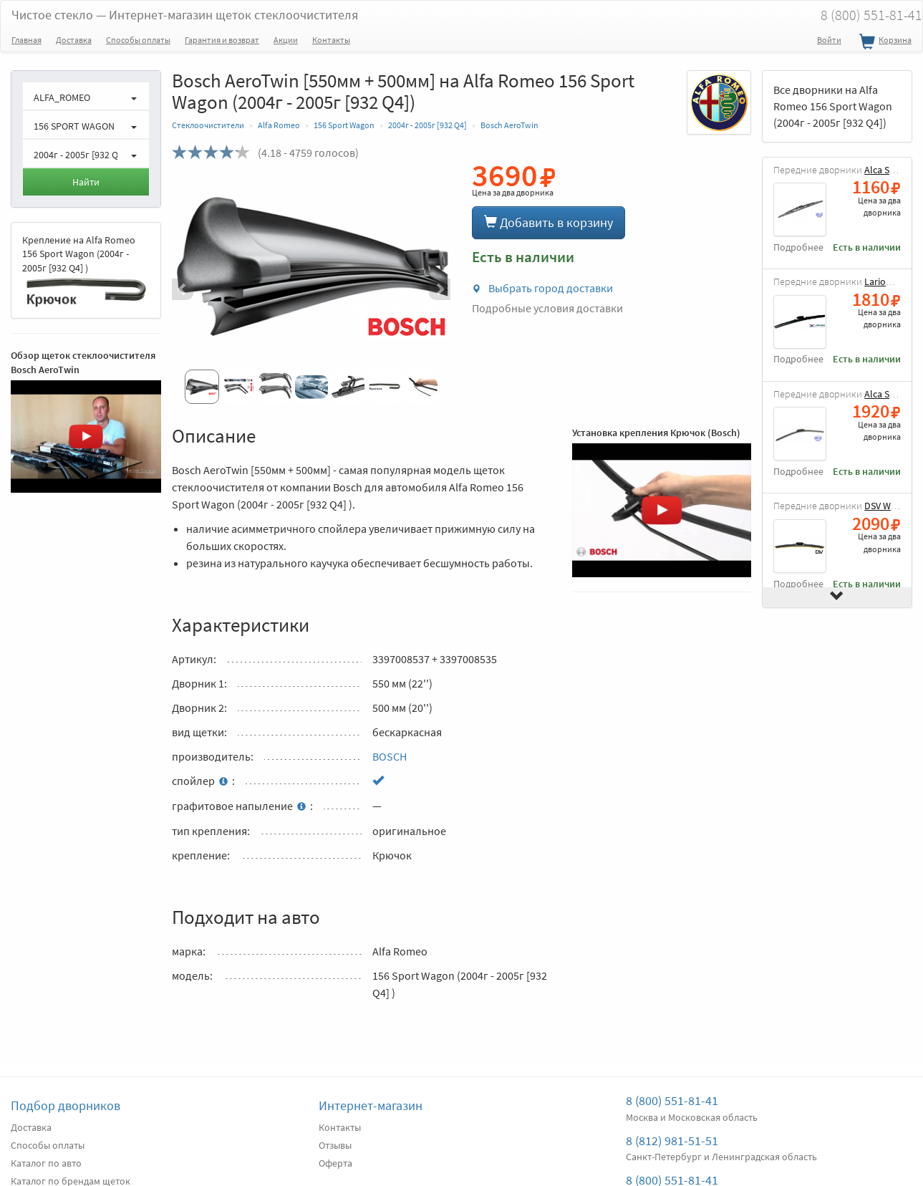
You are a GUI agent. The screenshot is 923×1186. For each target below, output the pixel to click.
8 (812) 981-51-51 (672, 1140)
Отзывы (335, 1145)
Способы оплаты (138, 39)
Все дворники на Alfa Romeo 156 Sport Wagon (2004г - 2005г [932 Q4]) (832, 106)
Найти (86, 181)
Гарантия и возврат (222, 39)
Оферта (335, 1163)
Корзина (884, 42)
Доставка (74, 39)
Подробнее (798, 247)
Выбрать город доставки (542, 288)
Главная (26, 39)
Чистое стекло (184, 14)
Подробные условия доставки (547, 308)
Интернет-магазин (370, 1105)
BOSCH (389, 756)
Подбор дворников (65, 1105)
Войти (829, 39)
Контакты (331, 39)
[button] (192, 289)
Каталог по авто (46, 1163)
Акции (286, 39)
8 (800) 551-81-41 (672, 1100)
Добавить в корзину (548, 222)
